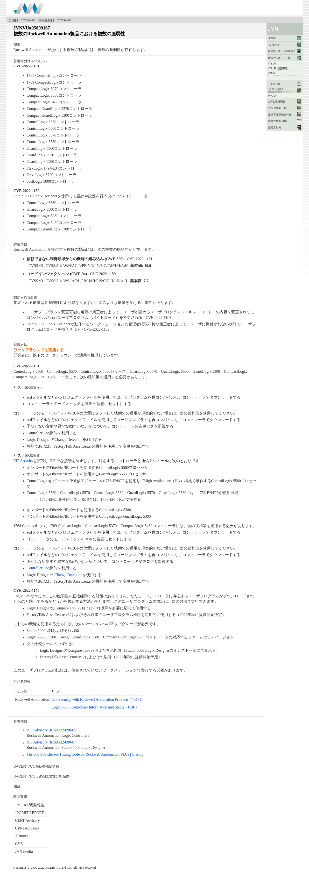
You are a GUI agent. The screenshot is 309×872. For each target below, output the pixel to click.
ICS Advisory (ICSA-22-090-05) (52, 730)
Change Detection (68, 575)
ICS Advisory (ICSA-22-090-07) (52, 742)
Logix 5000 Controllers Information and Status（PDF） (95, 707)
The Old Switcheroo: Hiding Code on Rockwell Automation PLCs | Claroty (85, 754)
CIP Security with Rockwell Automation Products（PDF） (97, 699)
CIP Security (23, 461)
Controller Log (38, 568)
